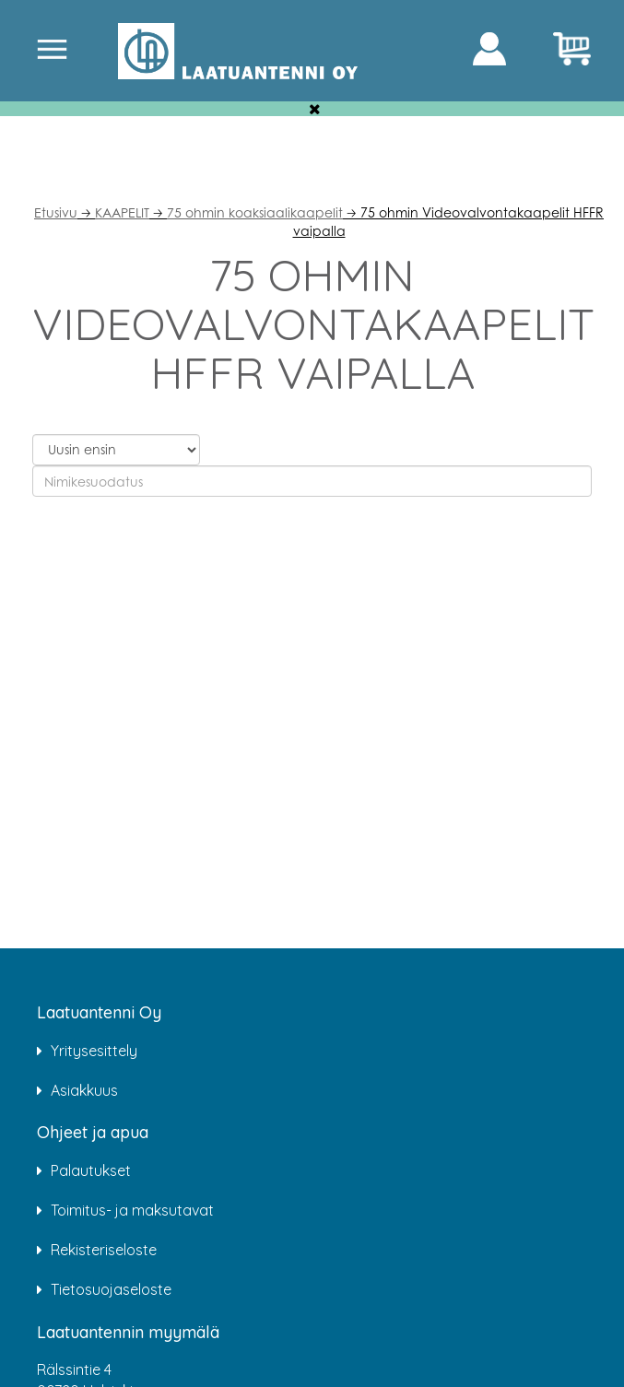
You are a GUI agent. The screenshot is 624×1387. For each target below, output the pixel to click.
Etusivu (55, 212)
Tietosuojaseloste (111, 1289)
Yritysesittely (94, 1050)
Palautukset (91, 1170)
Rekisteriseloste (104, 1249)
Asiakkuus (84, 1090)
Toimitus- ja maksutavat (132, 1210)
